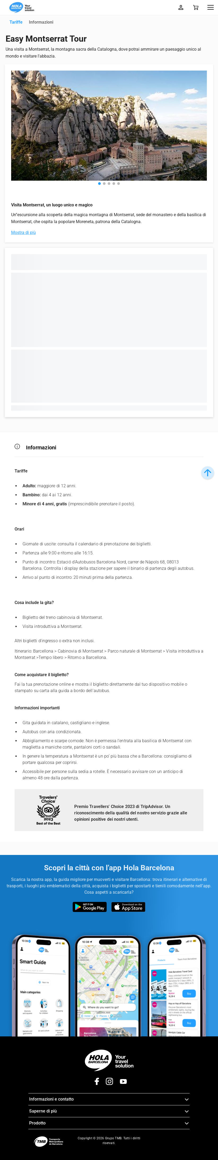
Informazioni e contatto (51, 1099)
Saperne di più (43, 1111)
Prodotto (37, 1123)
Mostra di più (23, 232)
